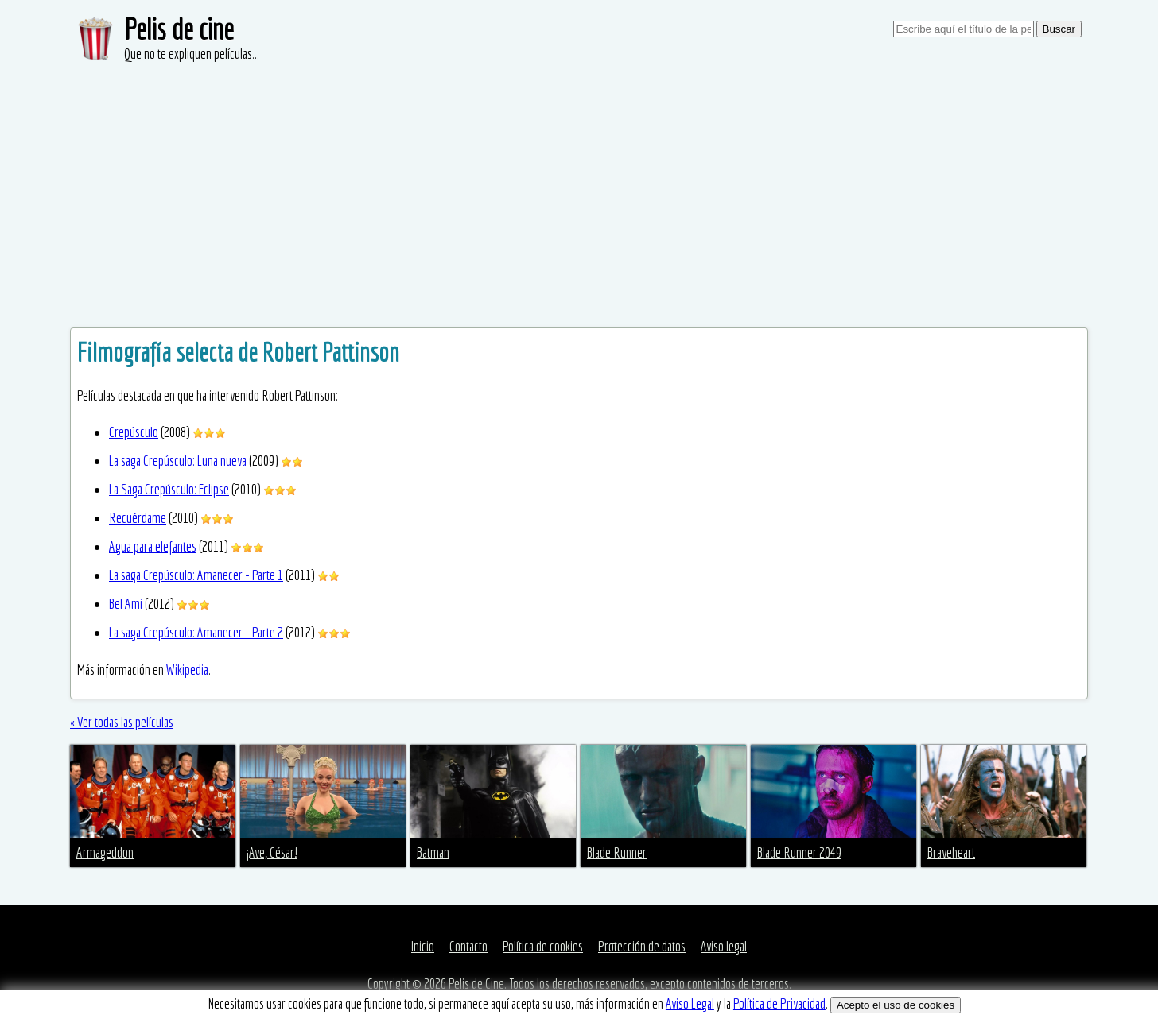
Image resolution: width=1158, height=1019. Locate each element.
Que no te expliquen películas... (191, 53)
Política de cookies (543, 946)
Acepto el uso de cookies (895, 1005)
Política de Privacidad (779, 1003)
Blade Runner (617, 852)
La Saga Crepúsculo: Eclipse (169, 489)
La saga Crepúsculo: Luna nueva (178, 460)
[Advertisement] (579, 183)
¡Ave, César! (272, 852)
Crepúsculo (133, 432)
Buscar (1059, 29)
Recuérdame (137, 518)
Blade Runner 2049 (799, 852)
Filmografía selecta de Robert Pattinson (238, 352)
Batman (433, 852)
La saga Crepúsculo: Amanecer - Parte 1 (196, 575)
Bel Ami (125, 603)
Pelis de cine (179, 29)
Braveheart (951, 852)
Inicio (422, 946)
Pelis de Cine (476, 983)
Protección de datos (642, 946)
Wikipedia (187, 669)
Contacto (468, 946)
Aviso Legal (690, 1003)
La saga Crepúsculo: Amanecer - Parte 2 (196, 632)
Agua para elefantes (152, 546)
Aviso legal (724, 946)
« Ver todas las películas (121, 722)
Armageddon (105, 852)
